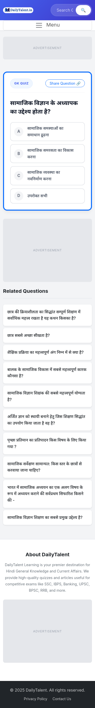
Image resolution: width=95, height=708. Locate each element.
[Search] (64, 10)
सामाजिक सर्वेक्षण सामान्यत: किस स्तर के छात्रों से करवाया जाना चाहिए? (44, 467)
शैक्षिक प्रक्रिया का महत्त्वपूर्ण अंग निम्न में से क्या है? (45, 352)
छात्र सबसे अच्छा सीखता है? (28, 335)
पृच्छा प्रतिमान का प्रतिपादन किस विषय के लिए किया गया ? (46, 443)
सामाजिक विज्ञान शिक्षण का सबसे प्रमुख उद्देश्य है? (45, 517)
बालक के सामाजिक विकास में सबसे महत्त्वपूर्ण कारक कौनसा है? (46, 373)
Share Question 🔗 (65, 83)
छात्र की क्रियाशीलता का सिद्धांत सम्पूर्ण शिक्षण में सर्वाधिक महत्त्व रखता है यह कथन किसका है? (43, 315)
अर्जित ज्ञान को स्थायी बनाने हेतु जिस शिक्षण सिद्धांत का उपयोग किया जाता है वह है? (46, 420)
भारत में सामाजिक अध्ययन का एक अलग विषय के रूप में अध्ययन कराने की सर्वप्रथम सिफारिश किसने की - (45, 494)
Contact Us (61, 699)
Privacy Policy (35, 699)
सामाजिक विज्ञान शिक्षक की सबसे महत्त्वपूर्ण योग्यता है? (46, 396)
